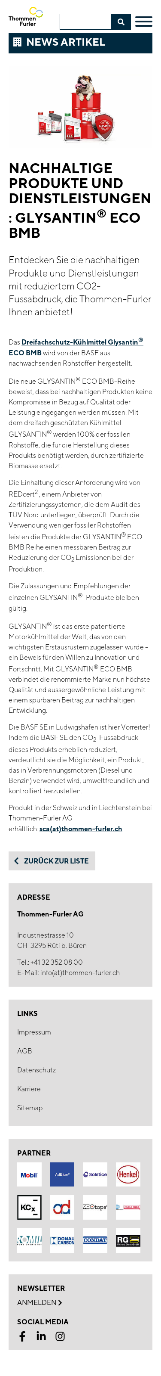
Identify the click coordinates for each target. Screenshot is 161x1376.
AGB (24, 1051)
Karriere (29, 1089)
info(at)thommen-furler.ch (80, 973)
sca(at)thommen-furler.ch (80, 828)
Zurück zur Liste (51, 861)
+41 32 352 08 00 (56, 962)
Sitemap (30, 1108)
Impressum (34, 1032)
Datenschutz (36, 1070)
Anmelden (39, 1302)
